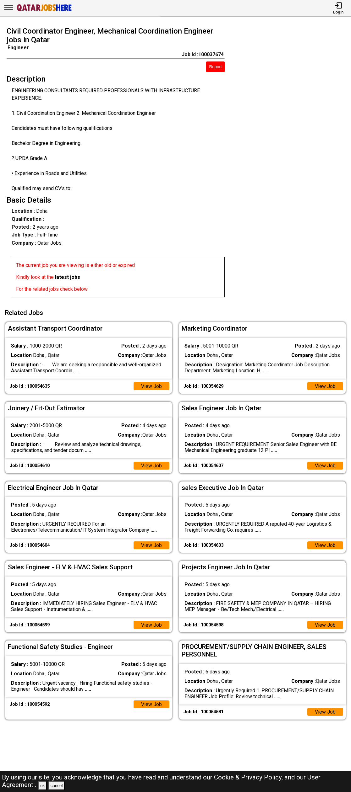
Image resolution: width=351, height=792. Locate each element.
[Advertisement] (292, 164)
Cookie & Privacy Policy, (249, 777)
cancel (57, 785)
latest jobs (67, 277)
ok (42, 785)
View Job (151, 386)
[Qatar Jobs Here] (44, 10)
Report (215, 66)
